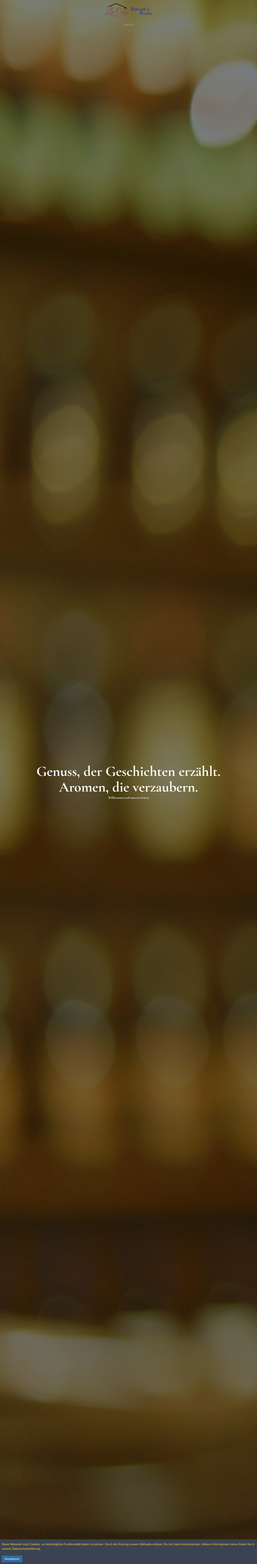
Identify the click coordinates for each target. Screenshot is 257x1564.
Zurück (128, 24)
